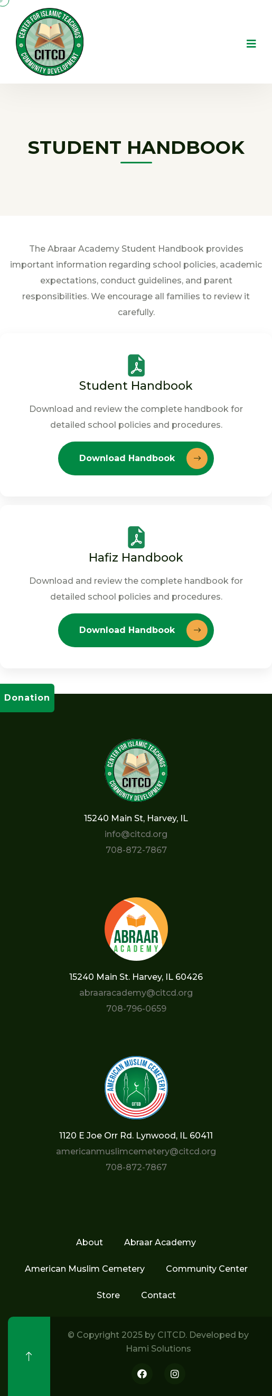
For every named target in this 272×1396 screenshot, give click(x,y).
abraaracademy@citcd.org (136, 993)
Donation (27, 698)
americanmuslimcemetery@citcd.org (136, 1151)
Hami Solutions (158, 1349)
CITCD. (172, 1335)
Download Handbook (143, 458)
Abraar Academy (160, 1242)
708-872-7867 (136, 850)
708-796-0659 (136, 1009)
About (89, 1242)
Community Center (207, 1269)
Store (108, 1295)
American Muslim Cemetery (85, 1269)
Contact (158, 1295)
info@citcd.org (136, 834)
